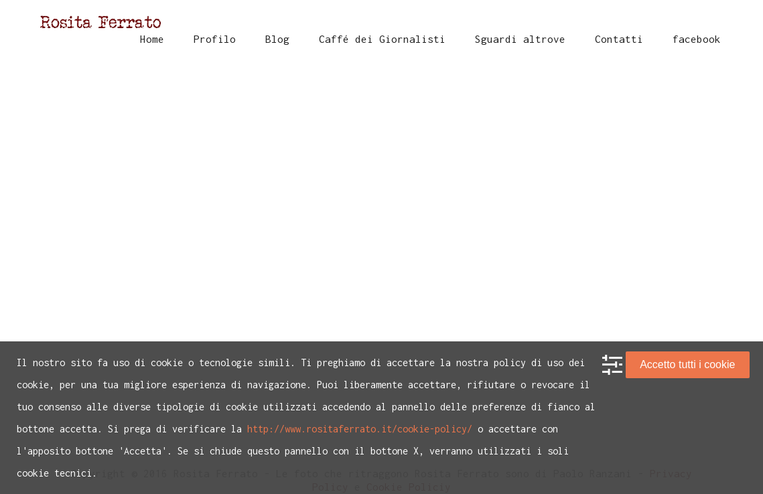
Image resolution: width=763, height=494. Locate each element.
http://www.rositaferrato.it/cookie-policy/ (359, 428)
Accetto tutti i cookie (687, 364)
